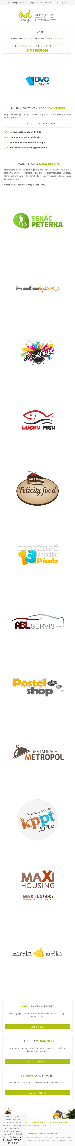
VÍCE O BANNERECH (38, 1061)
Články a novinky (31, 1125)
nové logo (30, 169)
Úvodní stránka (17, 38)
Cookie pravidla (38, 1122)
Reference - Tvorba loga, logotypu (39, 38)
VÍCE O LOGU (37, 1026)
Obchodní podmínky (58, 1122)
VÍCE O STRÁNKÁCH (37, 1092)
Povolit (17, 1140)
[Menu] (37, 31)
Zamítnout (13, 1143)
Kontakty (47, 1125)
